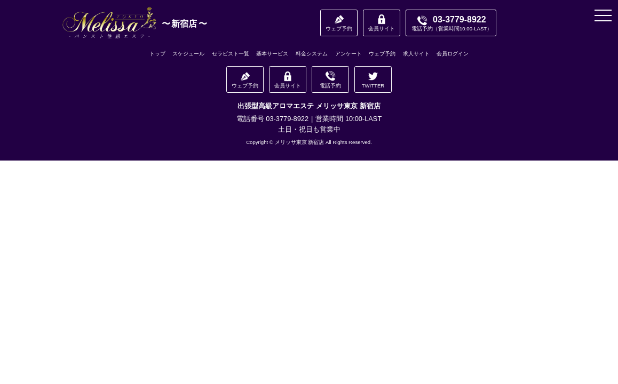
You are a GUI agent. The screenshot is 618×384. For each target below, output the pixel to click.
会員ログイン (453, 54)
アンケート (348, 54)
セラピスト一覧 (230, 54)
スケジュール (188, 54)
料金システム (312, 54)
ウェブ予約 (382, 54)
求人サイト (416, 54)
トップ (157, 54)
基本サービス (272, 54)
